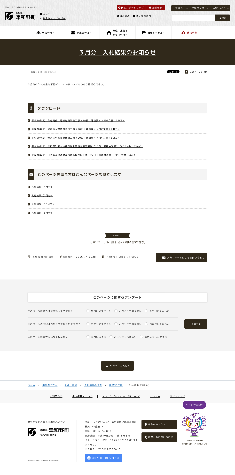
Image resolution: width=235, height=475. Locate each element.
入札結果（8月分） (42, 212)
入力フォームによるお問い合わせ (186, 257)
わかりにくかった (159, 323)
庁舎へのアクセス (158, 424)
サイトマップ (177, 396)
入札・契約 (71, 385)
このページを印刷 (198, 71)
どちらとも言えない (130, 311)
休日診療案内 (143, 15)
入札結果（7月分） (42, 195)
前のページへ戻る (120, 365)
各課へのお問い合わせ (160, 437)
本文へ (46, 13)
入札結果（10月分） (43, 204)
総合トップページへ (54, 18)
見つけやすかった (101, 311)
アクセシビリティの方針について (121, 396)
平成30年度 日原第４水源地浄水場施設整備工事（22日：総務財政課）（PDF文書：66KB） (84, 155)
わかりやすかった (101, 323)
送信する (195, 323)
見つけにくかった (159, 311)
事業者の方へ (49, 385)
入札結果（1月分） (42, 186)
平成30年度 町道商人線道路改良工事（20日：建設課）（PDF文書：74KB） (75, 129)
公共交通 (125, 15)
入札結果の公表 (93, 385)
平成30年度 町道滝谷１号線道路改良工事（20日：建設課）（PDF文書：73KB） (78, 120)
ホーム (31, 385)
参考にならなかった (156, 336)
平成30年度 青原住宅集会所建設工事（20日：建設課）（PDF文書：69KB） (75, 137)
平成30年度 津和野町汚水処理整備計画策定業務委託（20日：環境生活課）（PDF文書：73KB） (87, 146)
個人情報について (82, 396)
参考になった (98, 336)
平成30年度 (116, 385)
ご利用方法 (56, 396)
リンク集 (155, 396)
